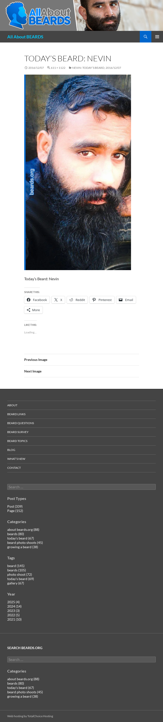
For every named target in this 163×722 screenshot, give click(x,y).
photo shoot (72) (19, 574)
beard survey (18, 432)
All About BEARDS (25, 36)
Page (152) (15, 511)
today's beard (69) (20, 579)
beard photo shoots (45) (25, 542)
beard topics (17, 441)
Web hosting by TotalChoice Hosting (30, 716)
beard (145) (15, 566)
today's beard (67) (20, 538)
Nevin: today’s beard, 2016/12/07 (96, 68)
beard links (16, 414)
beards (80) (15, 534)
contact (14, 468)
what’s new (16, 459)
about (12, 405)
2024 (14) (14, 606)
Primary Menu (157, 36)
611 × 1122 (58, 68)
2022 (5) (13, 615)
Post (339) (15, 506)
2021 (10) (14, 619)
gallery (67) (15, 583)
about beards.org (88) (23, 529)
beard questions (20, 423)
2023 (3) (13, 611)
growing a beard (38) (22, 547)
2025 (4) (13, 602)
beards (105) (16, 570)
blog (11, 450)
